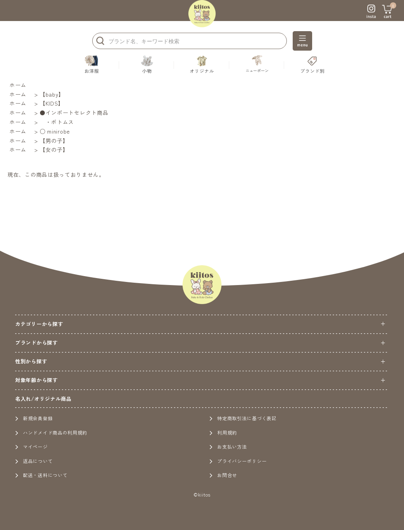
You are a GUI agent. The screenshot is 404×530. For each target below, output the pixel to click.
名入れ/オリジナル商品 (43, 398)
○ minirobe (55, 131)
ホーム (17, 85)
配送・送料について (41, 475)
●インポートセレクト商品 (74, 112)
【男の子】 (54, 140)
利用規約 (223, 432)
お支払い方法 (228, 446)
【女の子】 (54, 149)
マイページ (31, 446)
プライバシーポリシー (238, 461)
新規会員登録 (34, 418)
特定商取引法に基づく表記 (242, 418)
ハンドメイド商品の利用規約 (51, 432)
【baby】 (52, 94)
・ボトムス (57, 122)
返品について (34, 461)
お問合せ (223, 475)
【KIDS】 (52, 103)
